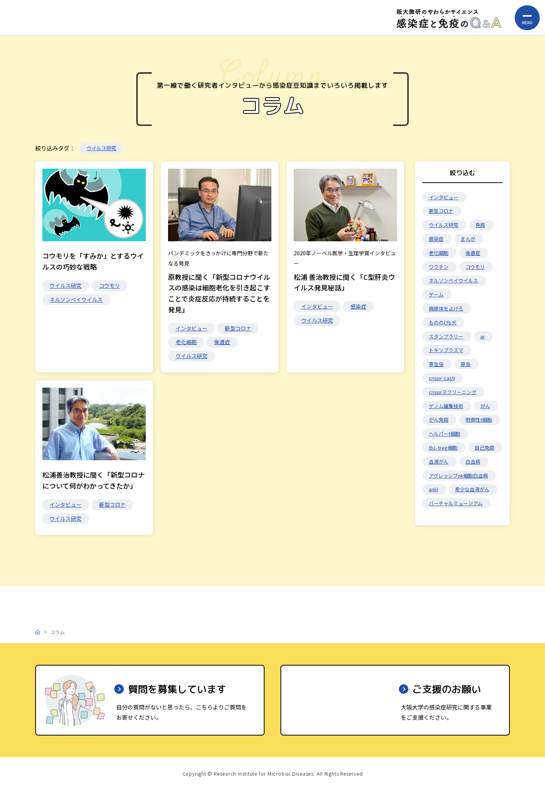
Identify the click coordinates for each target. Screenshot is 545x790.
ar (482, 336)
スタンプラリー (446, 336)
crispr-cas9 (442, 378)
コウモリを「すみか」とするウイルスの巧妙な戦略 (93, 261)
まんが (468, 238)
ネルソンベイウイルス (76, 299)
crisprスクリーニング (452, 392)
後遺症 (222, 342)
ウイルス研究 (101, 148)
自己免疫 (484, 447)
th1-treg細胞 (443, 447)
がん (485, 406)
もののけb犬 (442, 322)
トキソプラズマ (446, 350)
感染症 (358, 307)
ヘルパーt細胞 (444, 433)
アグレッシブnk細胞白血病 (458, 475)
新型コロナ (238, 328)
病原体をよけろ (446, 308)
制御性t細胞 (479, 419)
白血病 (473, 461)
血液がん (438, 461)
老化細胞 (186, 342)
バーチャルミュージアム (456, 503)
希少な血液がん (472, 489)
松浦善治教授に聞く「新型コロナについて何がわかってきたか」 (93, 482)
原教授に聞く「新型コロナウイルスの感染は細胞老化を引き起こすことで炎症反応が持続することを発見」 (219, 293)
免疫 (480, 224)
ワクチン (438, 266)
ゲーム (436, 294)
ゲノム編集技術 (446, 406)
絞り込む (462, 172)
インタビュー (191, 328)
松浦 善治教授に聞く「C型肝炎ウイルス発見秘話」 (344, 282)
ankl (433, 489)
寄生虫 (436, 364)
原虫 (465, 364)
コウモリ (109, 285)
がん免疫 (438, 419)
